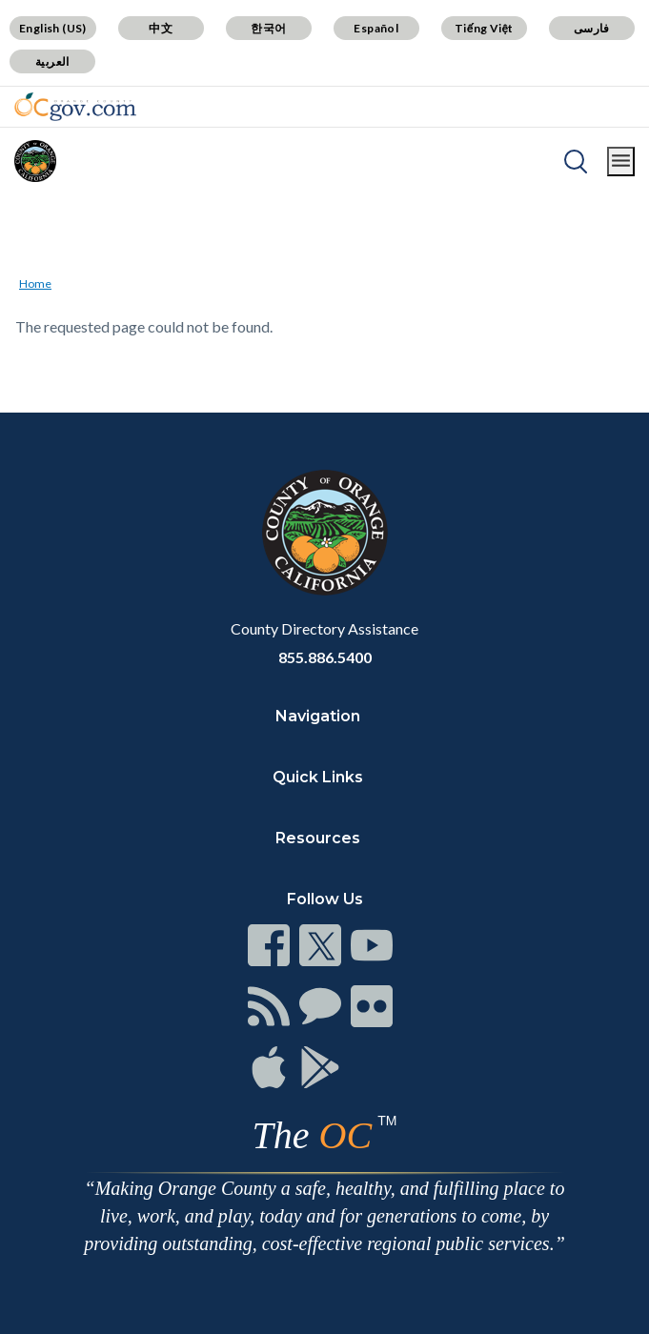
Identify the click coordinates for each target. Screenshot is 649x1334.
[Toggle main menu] (621, 161)
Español (376, 28)
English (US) (53, 28)
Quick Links (318, 777)
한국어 (268, 28)
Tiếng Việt (484, 28)
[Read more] (75, 106)
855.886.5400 (325, 657)
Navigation (317, 716)
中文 (160, 28)
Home (35, 283)
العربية (52, 61)
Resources (317, 838)
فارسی (592, 28)
